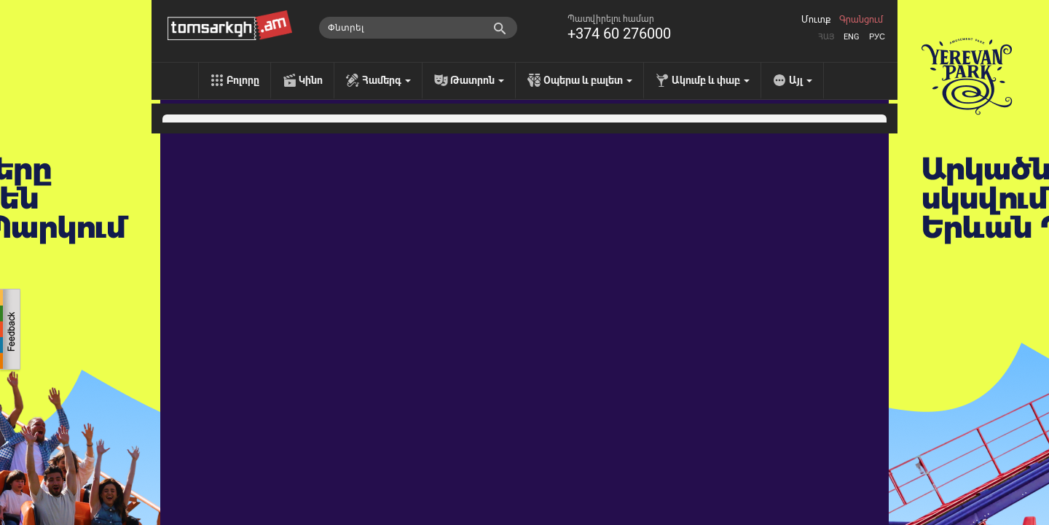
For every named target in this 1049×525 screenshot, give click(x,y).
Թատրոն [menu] (477, 80)
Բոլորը (243, 80)
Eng (852, 37)
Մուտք (815, 20)
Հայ (826, 37)
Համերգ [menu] (386, 80)
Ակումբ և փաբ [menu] (711, 80)
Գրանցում (861, 20)
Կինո (311, 80)
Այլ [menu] (800, 80)
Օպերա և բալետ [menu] (587, 80)
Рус (877, 37)
